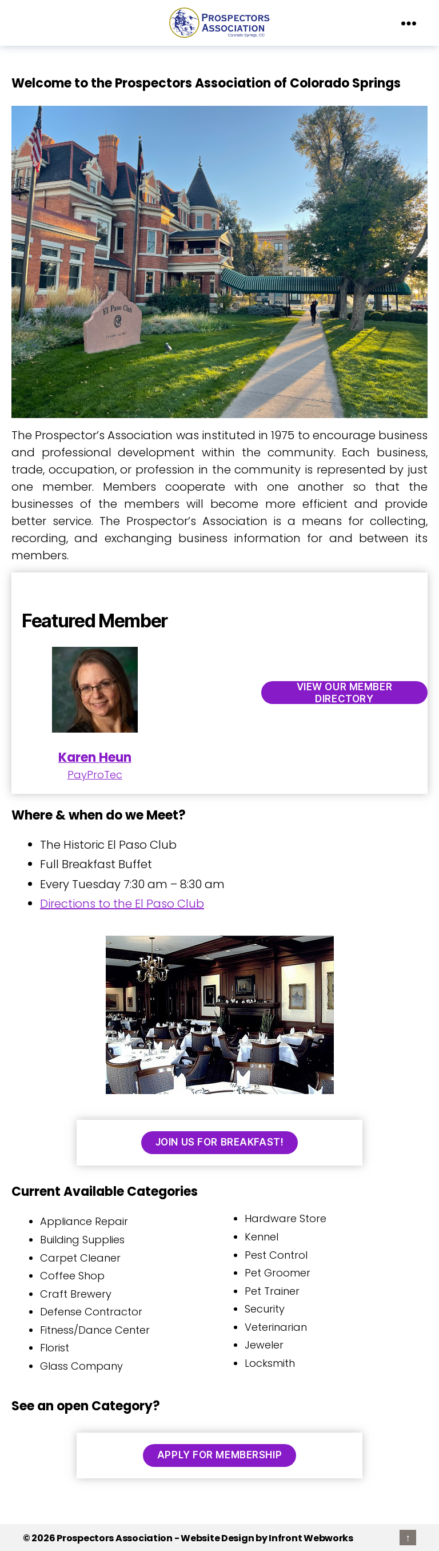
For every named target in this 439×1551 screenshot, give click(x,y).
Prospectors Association (115, 1538)
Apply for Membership (219, 1455)
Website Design (217, 1538)
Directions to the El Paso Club (122, 904)
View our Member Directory (345, 692)
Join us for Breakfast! (219, 1142)
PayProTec (95, 714)
